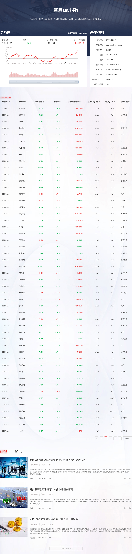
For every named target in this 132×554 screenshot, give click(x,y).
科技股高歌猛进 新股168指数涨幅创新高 (51, 489)
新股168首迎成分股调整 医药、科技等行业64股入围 (57, 459)
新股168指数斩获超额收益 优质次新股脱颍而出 (55, 519)
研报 (3, 451)
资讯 (18, 451)
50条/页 (127, 438)
